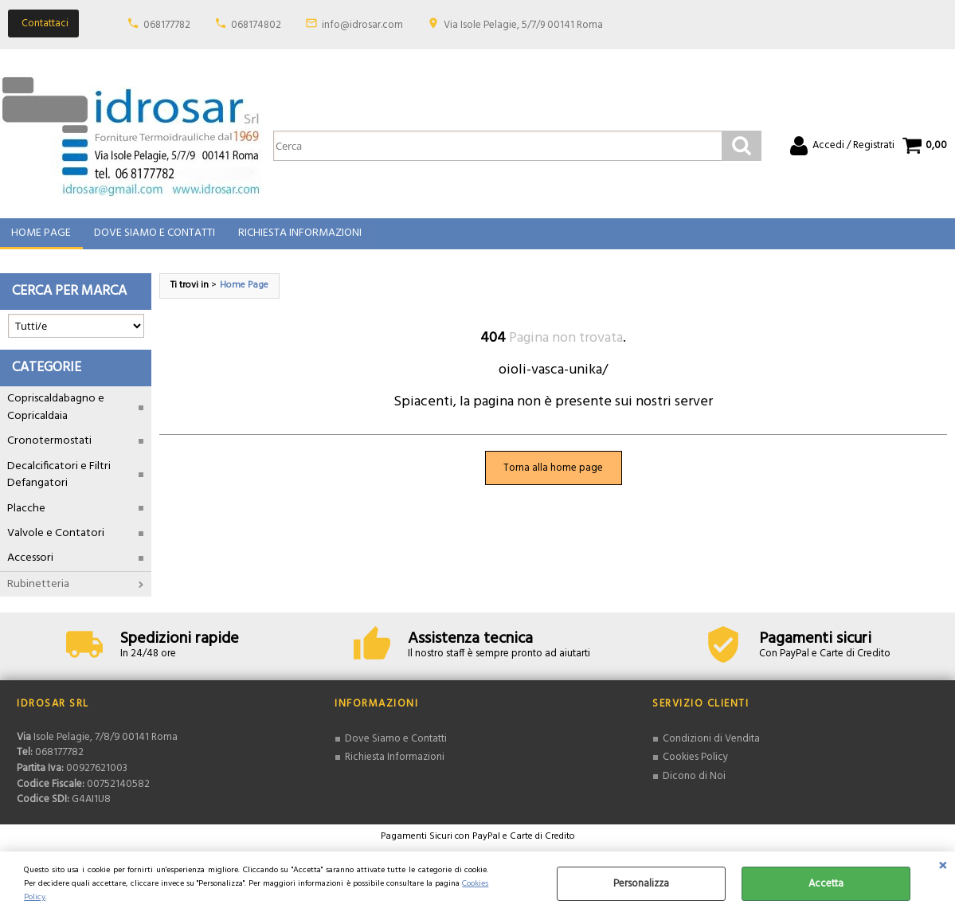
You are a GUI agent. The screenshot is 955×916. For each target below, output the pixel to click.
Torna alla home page (553, 476)
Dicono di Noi (694, 784)
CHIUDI (942, 867)
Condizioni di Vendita (711, 746)
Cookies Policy (695, 765)
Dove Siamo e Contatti (153, 238)
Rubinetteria (38, 592)
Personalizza (641, 883)
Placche (26, 516)
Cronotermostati (49, 449)
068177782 (166, 25)
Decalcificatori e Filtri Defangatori (59, 482)
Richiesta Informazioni (298, 238)
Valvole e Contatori (55, 541)
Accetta (825, 883)
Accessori (30, 567)
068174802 (256, 25)
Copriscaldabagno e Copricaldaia (55, 415)
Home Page (41, 238)
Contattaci (45, 23)
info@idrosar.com (362, 25)
